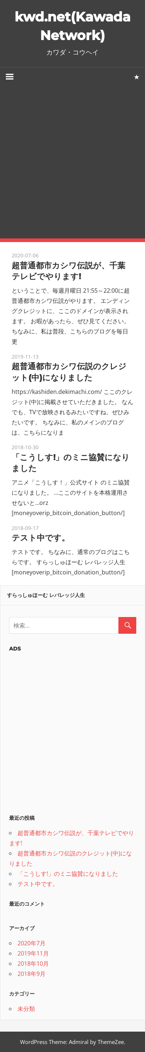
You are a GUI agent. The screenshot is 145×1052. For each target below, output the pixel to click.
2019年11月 (33, 953)
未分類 (26, 1009)
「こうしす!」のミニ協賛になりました (67, 874)
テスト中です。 (41, 538)
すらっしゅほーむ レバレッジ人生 (46, 595)
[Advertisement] (72, 162)
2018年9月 (31, 974)
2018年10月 (33, 964)
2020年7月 (31, 943)
